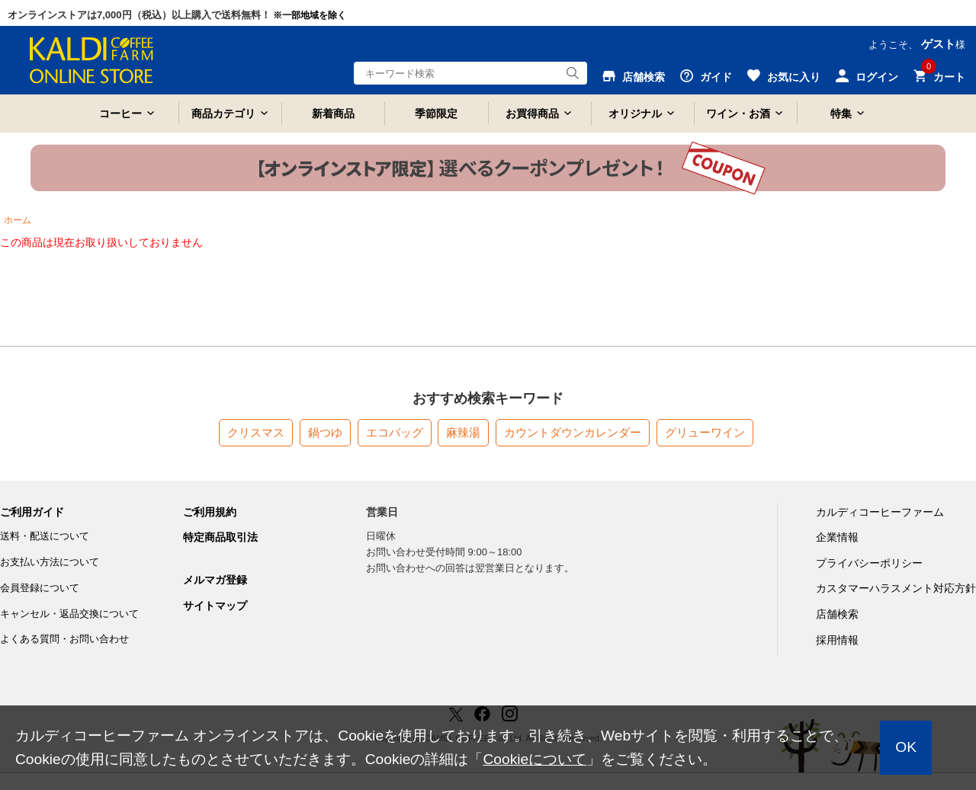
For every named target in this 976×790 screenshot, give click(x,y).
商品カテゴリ (223, 113)
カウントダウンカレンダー (572, 432)
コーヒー (120, 113)
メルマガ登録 (215, 580)
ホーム (17, 220)
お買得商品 (532, 113)
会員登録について (39, 587)
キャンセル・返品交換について (69, 613)
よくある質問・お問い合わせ (64, 638)
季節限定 (436, 113)
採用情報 (837, 640)
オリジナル (635, 113)
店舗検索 (837, 614)
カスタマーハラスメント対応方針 (896, 588)
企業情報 (837, 537)
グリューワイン (705, 432)
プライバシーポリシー (869, 563)
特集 (841, 113)
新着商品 (333, 113)
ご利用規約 (209, 512)
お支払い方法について (49, 562)
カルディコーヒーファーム (880, 512)
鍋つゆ (325, 432)
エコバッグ (394, 432)
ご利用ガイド (32, 512)
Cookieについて (534, 759)
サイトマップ (215, 606)
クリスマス (255, 432)
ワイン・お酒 (738, 113)
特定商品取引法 (220, 537)
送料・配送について (44, 536)
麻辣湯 (463, 432)
